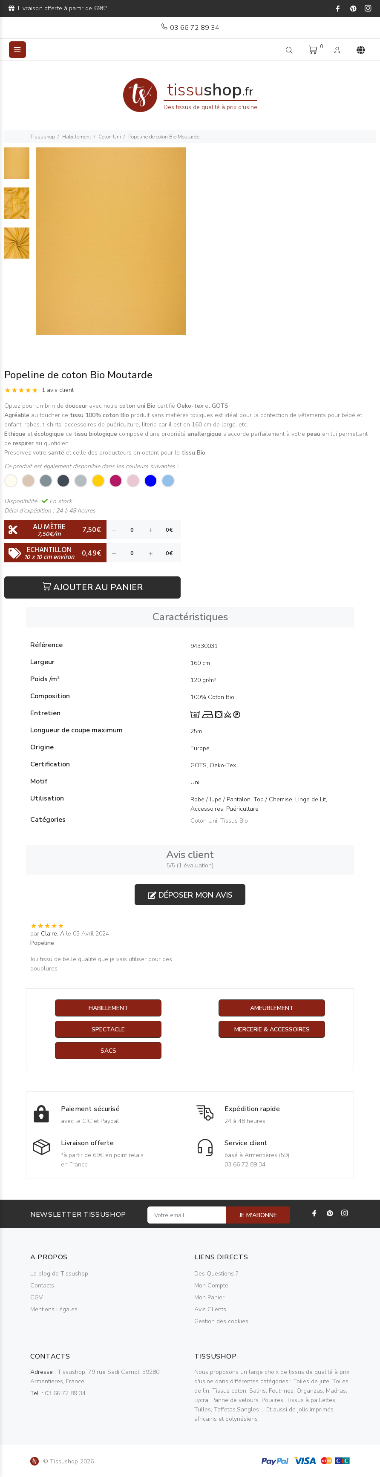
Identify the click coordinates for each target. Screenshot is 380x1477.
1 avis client (58, 390)
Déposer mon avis (190, 895)
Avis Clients (210, 1309)
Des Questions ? (216, 1274)
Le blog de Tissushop (59, 1274)
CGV (36, 1297)
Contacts (42, 1285)
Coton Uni (109, 136)
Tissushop (42, 136)
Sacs (108, 1051)
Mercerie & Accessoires (272, 1029)
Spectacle (108, 1029)
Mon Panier (209, 1297)
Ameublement (272, 1008)
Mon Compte (211, 1285)
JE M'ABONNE (258, 1215)
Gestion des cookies (221, 1321)
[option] (16, 167)
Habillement (76, 136)
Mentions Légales (54, 1309)
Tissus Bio (234, 821)
